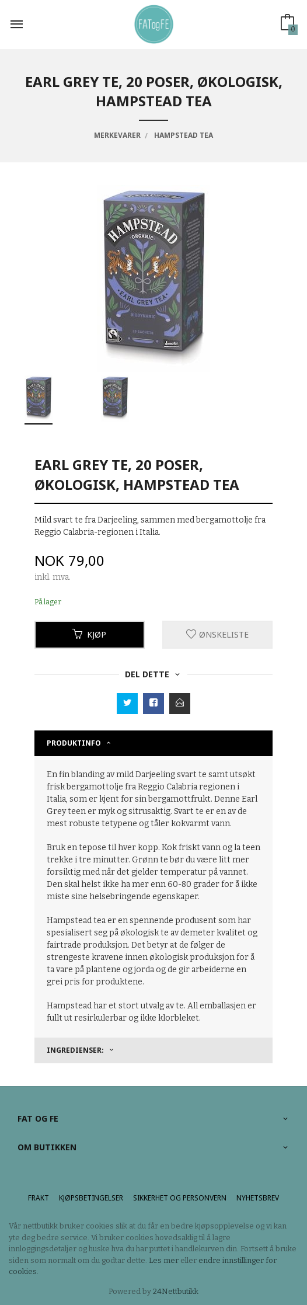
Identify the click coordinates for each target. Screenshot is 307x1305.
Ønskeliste (217, 634)
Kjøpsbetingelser (91, 1198)
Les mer (164, 1260)
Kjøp (89, 634)
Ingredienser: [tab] (75, 1050)
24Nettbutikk (175, 1291)
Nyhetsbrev (257, 1198)
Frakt (38, 1198)
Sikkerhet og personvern (179, 1198)
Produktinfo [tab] (74, 743)
